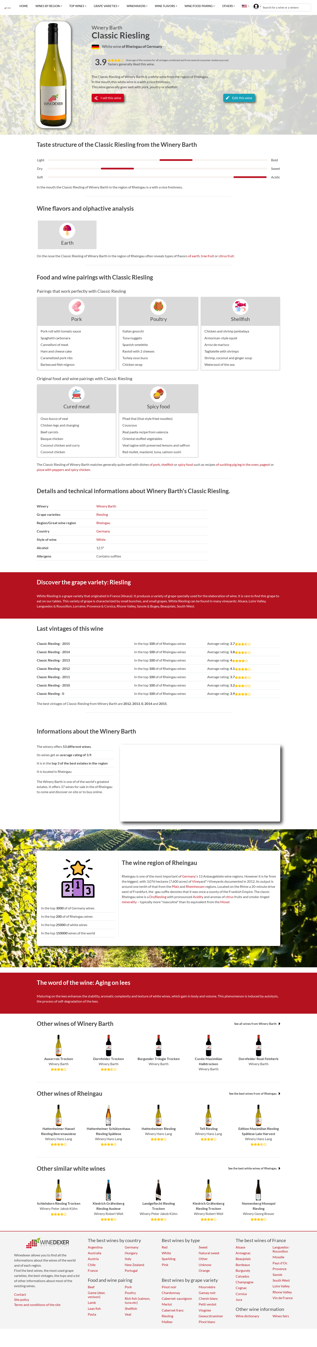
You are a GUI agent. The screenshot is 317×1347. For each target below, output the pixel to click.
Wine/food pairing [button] (199, 6)
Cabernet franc (173, 1310)
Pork (76, 319)
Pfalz (175, 886)
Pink (165, 1265)
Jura (239, 1299)
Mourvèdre (207, 1287)
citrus (229, 897)
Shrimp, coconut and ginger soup (228, 358)
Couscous (129, 425)
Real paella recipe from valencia (145, 432)
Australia (94, 1253)
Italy (128, 1259)
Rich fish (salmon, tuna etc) (137, 1300)
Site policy (21, 1299)
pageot (265, 464)
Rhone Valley (282, 1292)
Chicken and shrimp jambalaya (226, 331)
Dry (152, 897)
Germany (103, 531)
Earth (67, 243)
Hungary (131, 1253)
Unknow (205, 1265)
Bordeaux (243, 1265)
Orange (204, 1270)
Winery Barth (107, 28)
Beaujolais (243, 1259)
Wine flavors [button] (165, 6)
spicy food (185, 464)
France (93, 1270)
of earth (194, 256)
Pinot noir (169, 1287)
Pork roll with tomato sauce (61, 331)
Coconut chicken (53, 452)
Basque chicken (52, 439)
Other (203, 1259)
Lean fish (94, 1308)
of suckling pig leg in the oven (237, 464)
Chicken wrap (132, 364)
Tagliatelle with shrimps (221, 351)
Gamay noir (207, 1293)
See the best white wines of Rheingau (254, 1168)
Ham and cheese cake (56, 351)
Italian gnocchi (133, 331)
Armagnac (243, 1253)
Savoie (277, 1274)
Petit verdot (207, 1304)
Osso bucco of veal (54, 418)
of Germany (152, 46)
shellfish (167, 464)
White (101, 539)
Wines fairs (281, 1316)
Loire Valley (281, 1286)
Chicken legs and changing (60, 425)
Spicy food (158, 406)
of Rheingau (132, 46)
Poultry (158, 319)
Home (23, 6)
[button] (244, 6)
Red (164, 1247)
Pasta (92, 1314)
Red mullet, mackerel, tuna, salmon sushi (151, 452)
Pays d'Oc (280, 1263)
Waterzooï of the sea (219, 364)
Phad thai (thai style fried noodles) (147, 418)
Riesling (102, 514)
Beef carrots (49, 432)
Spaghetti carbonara (55, 338)
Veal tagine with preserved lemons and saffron (156, 445)
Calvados (242, 1276)
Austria (93, 1259)
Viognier (205, 1310)
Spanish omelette (135, 345)
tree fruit (207, 256)
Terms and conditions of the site (37, 1305)
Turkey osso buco (135, 358)
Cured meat (76, 406)
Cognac (241, 1288)
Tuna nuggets (132, 338)
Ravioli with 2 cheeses (138, 351)
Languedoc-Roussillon (281, 1249)
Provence (279, 1269)
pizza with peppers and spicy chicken (63, 470)
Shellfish (240, 319)
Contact (20, 1294)
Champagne (244, 1282)
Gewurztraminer (211, 1316)
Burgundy (243, 1270)
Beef (91, 1287)
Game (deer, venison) (96, 1295)
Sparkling (168, 1259)
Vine (195, 881)
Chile (91, 1265)
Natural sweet (209, 1253)
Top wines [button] (76, 6)
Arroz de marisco (216, 345)
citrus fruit (226, 256)
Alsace (240, 1247)
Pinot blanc (207, 1322)
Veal (128, 1314)
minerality (129, 902)
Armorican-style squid (220, 338)
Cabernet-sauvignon (177, 1298)
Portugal (131, 1270)
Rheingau (103, 523)
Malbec (167, 1322)
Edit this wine (239, 98)
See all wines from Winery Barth (257, 1023)
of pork (155, 464)
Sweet (203, 1247)
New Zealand (134, 1265)
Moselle (278, 1257)
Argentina (95, 1247)
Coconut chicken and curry (60, 445)
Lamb (92, 1302)
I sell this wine (107, 98)
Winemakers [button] (136, 6)
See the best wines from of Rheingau (254, 1093)
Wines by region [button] (47, 6)
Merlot (167, 1304)
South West (281, 1280)
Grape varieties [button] (105, 6)
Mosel (224, 902)
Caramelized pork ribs (57, 358)
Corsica (241, 1294)
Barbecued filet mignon (58, 364)
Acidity (198, 897)
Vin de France (283, 1298)
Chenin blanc (208, 1298)
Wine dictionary (247, 1316)
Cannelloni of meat (54, 345)
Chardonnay (171, 1293)
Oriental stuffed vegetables (142, 439)
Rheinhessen (195, 886)
